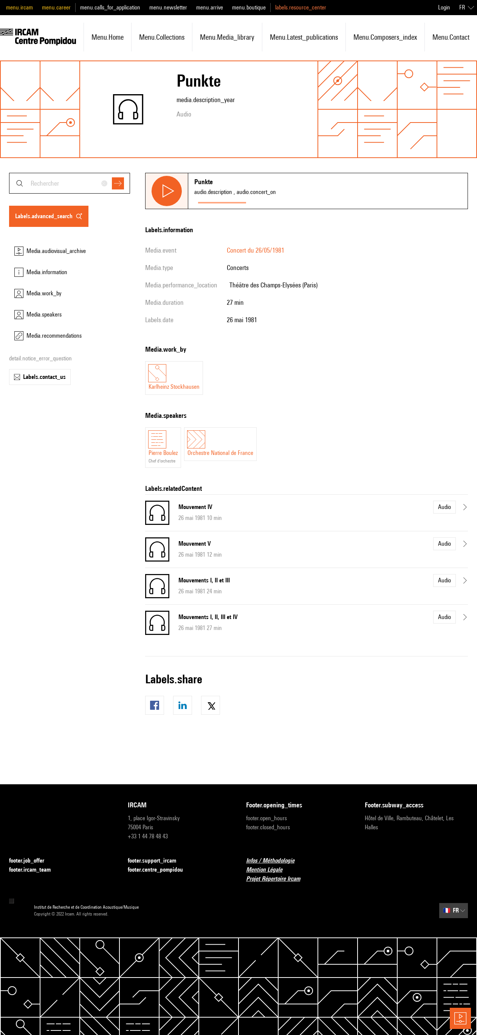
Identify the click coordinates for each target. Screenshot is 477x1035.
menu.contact (450, 37)
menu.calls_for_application (110, 7)
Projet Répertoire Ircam (277, 879)
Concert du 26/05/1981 (255, 250)
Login (444, 7)
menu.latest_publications (304, 37)
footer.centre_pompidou (160, 870)
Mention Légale (268, 870)
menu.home (107, 37)
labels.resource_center (300, 7)
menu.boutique (249, 7)
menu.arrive (209, 7)
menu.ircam (19, 7)
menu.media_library (227, 37)
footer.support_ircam (156, 861)
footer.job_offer (31, 861)
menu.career (56, 7)
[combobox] (69, 183)
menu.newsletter (168, 7)
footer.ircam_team (34, 870)
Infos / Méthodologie (275, 861)
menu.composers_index (385, 37)
